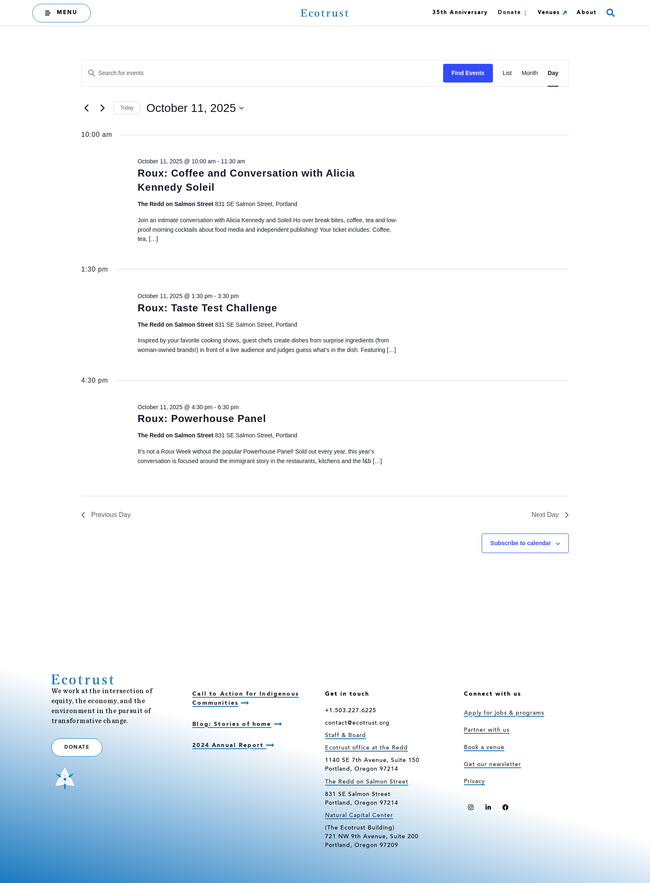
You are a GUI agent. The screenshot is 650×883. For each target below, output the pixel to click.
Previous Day (106, 514)
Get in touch (347, 694)
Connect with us (492, 694)
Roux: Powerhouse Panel (202, 418)
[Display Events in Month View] (529, 73)
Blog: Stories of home (231, 724)
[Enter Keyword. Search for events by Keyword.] (262, 73)
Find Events (467, 73)
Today (126, 108)
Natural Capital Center (359, 816)
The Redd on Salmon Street (366, 782)
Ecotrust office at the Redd (366, 748)
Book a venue (484, 748)
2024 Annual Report (229, 745)
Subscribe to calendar (520, 543)
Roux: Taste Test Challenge (207, 307)
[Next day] (102, 108)
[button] (611, 13)
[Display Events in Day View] (553, 73)
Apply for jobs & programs (504, 713)
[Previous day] (86, 108)
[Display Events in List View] (507, 73)
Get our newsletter (492, 765)
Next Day (550, 514)
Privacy (474, 782)
